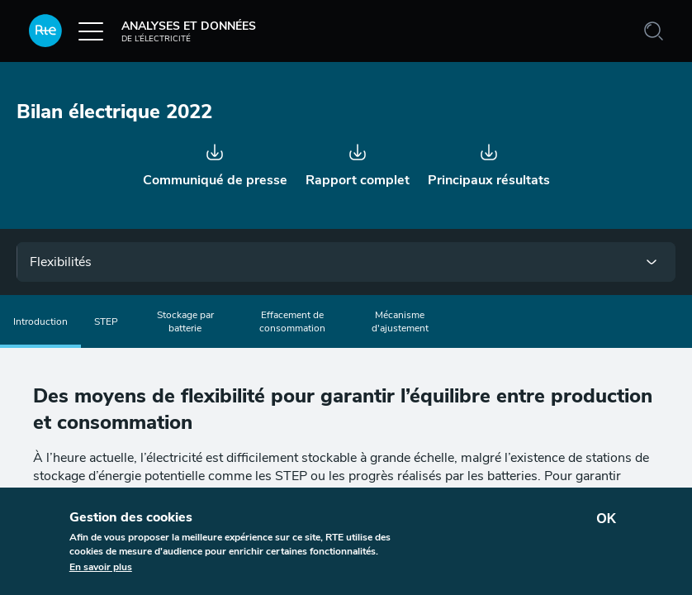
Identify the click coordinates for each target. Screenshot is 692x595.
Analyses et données (142, 30)
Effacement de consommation (292, 321)
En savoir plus (100, 567)
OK (606, 519)
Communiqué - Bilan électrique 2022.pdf (217, 158)
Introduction (40, 321)
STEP (106, 321)
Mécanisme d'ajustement (400, 321)
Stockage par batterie (185, 321)
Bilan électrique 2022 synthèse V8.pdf (486, 158)
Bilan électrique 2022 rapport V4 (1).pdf (358, 158)
